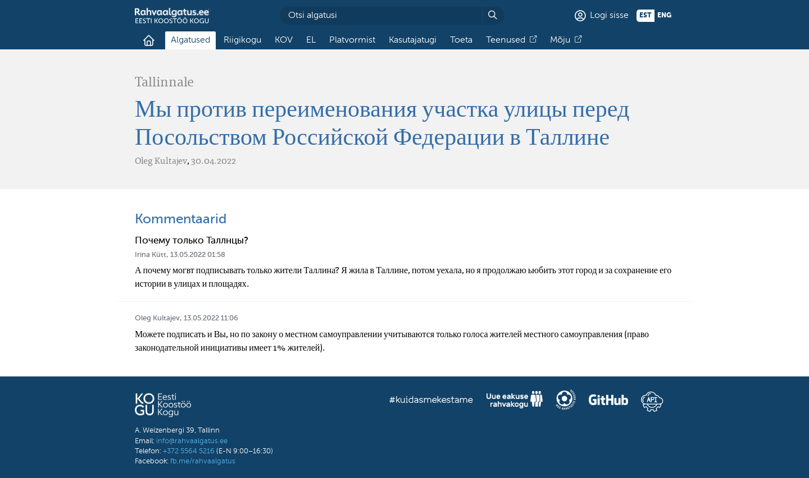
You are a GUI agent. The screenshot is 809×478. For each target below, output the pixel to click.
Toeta (461, 40)
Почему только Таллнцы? (191, 241)
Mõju (560, 40)
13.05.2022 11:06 (211, 318)
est (645, 15)
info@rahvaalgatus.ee (192, 441)
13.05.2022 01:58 (197, 255)
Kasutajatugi (413, 40)
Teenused (505, 40)
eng (664, 15)
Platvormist (352, 40)
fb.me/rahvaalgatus (202, 461)
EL (311, 40)
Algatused (190, 40)
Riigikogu (242, 40)
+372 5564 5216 (189, 451)
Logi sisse (609, 15)
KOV (284, 40)
